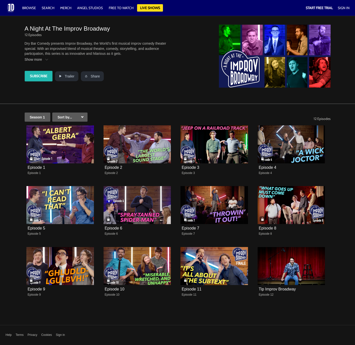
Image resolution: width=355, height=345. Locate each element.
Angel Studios (90, 8)
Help (9, 335)
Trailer (66, 76)
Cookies (46, 335)
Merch (65, 8)
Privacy (32, 335)
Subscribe (38, 76)
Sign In (344, 8)
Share (92, 76)
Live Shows (150, 8)
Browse (29, 8)
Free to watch (121, 8)
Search (48, 8)
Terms (20, 335)
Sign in (60, 335)
